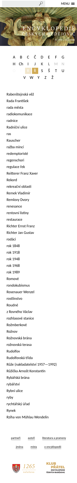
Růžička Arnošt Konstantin (26, 371)
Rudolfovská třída (20, 358)
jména (19, 447)
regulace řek (16, 166)
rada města (15, 107)
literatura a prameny (54, 438)
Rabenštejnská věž (20, 94)
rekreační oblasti (19, 186)
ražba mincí (15, 147)
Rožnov (12, 331)
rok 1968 (13, 265)
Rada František (18, 101)
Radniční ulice (17, 127)
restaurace (14, 219)
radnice (12, 120)
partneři (16, 438)
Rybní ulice (15, 390)
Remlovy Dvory (18, 199)
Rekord (12, 180)
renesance (14, 206)
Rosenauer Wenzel (20, 292)
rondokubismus (18, 285)
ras (9, 134)
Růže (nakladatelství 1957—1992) (32, 364)
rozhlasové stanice (20, 318)
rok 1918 (13, 252)
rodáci (11, 239)
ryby (10, 397)
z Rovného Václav (19, 311)
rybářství (13, 384)
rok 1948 (13, 259)
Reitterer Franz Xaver (22, 173)
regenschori (15, 160)
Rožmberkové (17, 325)
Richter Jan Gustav (20, 232)
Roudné (12, 305)
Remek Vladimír (18, 193)
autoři (31, 438)
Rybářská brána (18, 377)
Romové (13, 278)
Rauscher (13, 140)
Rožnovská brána (19, 338)
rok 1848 (13, 246)
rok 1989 (13, 272)
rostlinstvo (14, 298)
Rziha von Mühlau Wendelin (28, 417)
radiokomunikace (19, 114)
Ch (21, 63)
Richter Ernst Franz (21, 226)
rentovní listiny (18, 213)
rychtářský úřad (18, 404)
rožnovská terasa (19, 344)
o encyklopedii (52, 447)
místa (34, 447)
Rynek (11, 410)
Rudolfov (13, 351)
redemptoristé (17, 153)
